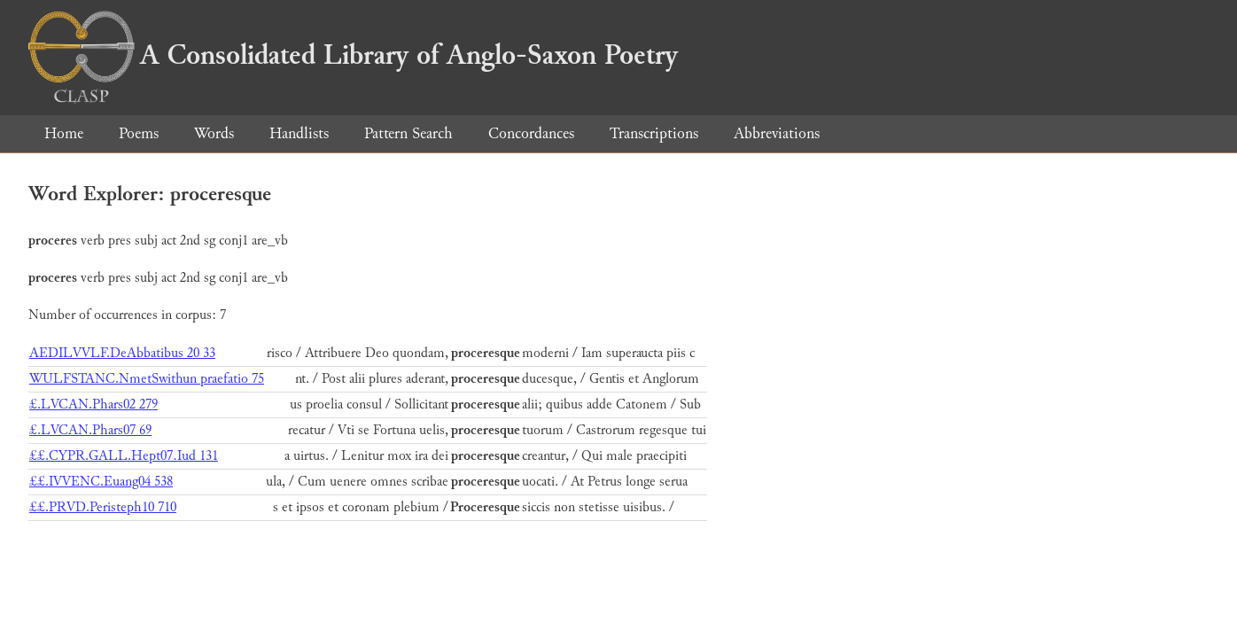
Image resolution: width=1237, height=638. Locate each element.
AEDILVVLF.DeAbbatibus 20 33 (122, 353)
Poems (139, 133)
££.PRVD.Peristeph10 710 (102, 507)
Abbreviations (777, 133)
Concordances (531, 133)
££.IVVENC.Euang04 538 (101, 481)
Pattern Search (408, 133)
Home (63, 133)
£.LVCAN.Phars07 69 (90, 430)
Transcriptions (654, 133)
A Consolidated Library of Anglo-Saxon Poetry (353, 55)
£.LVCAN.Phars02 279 (93, 404)
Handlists (299, 133)
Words (214, 133)
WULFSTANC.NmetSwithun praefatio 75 (146, 379)
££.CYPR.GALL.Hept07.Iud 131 (123, 456)
